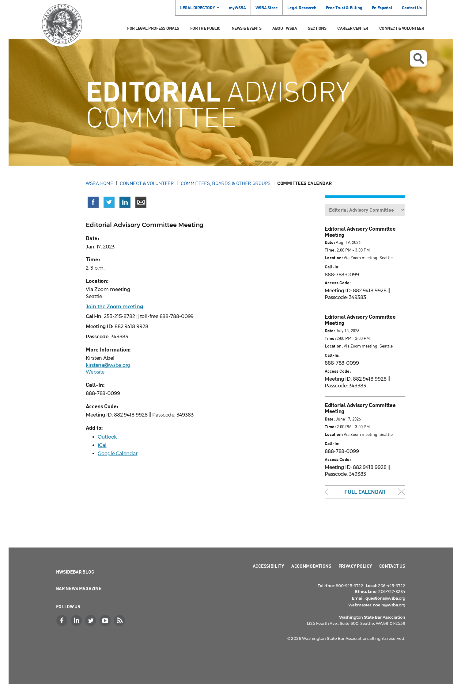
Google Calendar (118, 453)
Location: (334, 257)
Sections (317, 28)
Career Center (352, 28)
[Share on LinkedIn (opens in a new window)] (125, 202)
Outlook (107, 437)
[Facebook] (63, 620)
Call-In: (332, 266)
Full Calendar (364, 491)
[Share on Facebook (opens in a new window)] (93, 202)
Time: (330, 249)
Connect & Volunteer (401, 28)
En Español (382, 7)
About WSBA (284, 28)
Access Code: (338, 282)
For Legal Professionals (153, 28)
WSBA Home (99, 183)
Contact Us (412, 7)
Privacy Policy (355, 566)
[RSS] (120, 620)
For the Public (205, 28)
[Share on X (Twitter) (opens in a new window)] (109, 202)
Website (95, 372)
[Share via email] (141, 202)
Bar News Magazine (78, 588)
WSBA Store (266, 7)
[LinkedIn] (77, 620)
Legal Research (301, 7)
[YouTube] (106, 620)
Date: (330, 242)
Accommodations (311, 566)
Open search (418, 58)
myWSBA (237, 7)
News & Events (247, 28)
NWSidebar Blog (75, 571)
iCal (102, 445)
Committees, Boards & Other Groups (225, 183)
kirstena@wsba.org (108, 365)
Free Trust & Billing (344, 7)
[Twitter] (91, 620)
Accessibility (268, 566)
